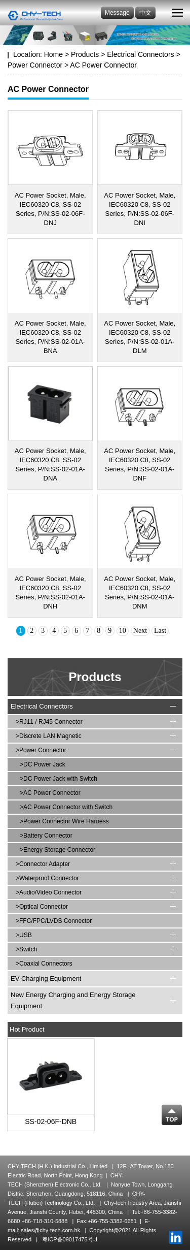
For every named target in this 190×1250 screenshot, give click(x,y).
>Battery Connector (46, 835)
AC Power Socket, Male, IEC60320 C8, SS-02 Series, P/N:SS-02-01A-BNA (50, 337)
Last (160, 630)
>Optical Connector (42, 906)
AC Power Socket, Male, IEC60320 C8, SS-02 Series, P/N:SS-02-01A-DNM (139, 592)
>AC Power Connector (50, 792)
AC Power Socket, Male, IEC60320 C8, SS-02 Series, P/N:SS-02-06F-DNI (139, 209)
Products (85, 54)
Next (140, 630)
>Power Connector (41, 750)
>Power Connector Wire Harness (64, 821)
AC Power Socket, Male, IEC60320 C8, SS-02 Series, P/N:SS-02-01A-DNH (50, 592)
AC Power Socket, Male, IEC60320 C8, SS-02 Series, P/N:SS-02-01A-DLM (139, 337)
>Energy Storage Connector (57, 849)
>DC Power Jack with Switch (58, 778)
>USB (24, 935)
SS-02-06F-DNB (51, 1121)
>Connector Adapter (43, 864)
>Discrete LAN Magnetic (49, 736)
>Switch (26, 949)
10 (122, 630)
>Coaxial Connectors (44, 963)
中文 (145, 12)
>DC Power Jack (42, 764)
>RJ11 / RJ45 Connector (49, 721)
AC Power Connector (103, 65)
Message (117, 12)
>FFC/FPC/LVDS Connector (54, 920)
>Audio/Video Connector (49, 892)
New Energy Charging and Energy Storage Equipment (73, 1000)
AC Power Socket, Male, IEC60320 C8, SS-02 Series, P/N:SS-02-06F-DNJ (50, 209)
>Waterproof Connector (47, 878)
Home (53, 54)
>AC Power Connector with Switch (66, 807)
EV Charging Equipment (46, 978)
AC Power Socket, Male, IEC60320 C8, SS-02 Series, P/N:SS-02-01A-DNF (139, 464)
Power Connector (35, 65)
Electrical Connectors (140, 54)
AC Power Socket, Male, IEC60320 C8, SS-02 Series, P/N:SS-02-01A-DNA (50, 464)
